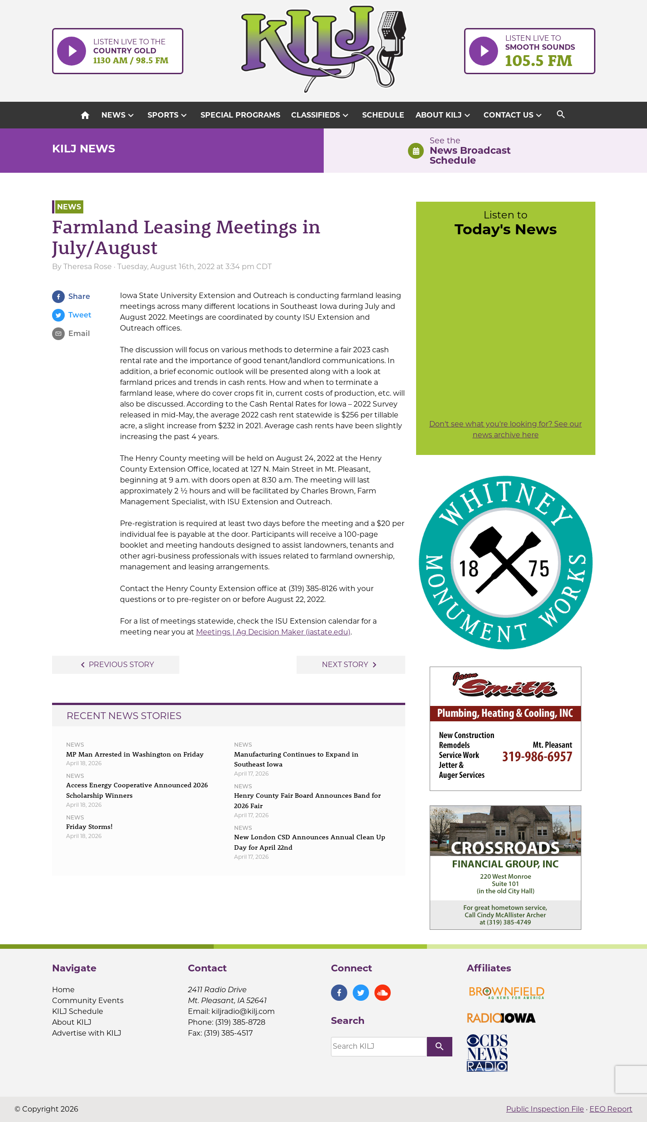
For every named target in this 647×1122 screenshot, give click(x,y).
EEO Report (611, 1109)
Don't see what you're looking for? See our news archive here (505, 429)
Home (63, 989)
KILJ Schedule (77, 1011)
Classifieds (321, 115)
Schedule (383, 115)
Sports (168, 115)
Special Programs (240, 115)
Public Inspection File (545, 1109)
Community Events (88, 1000)
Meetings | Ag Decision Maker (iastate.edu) (273, 632)
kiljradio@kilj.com (243, 1011)
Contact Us (514, 115)
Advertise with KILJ (86, 1033)
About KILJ (444, 115)
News (118, 115)
